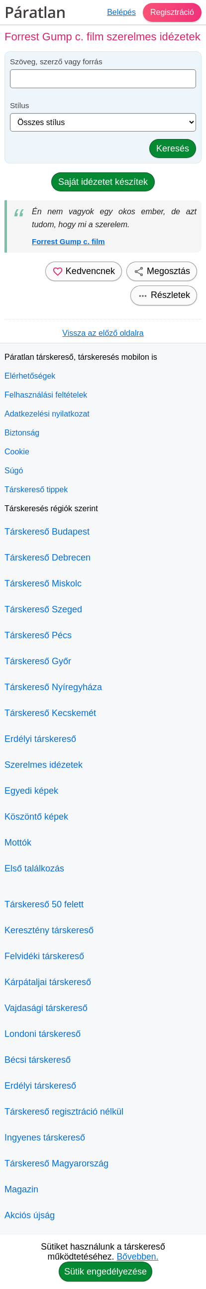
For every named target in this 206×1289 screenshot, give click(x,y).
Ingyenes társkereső (44, 1138)
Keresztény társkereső (49, 930)
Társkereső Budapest (47, 532)
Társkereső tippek (36, 489)
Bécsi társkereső (37, 1060)
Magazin (21, 1189)
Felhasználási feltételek (45, 395)
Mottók (17, 843)
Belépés (121, 12)
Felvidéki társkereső (44, 956)
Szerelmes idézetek (43, 765)
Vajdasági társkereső (46, 1008)
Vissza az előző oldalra (102, 333)
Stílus (19, 105)
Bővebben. (137, 1257)
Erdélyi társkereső (40, 739)
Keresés (172, 148)
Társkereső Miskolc (43, 583)
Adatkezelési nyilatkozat (47, 414)
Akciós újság (29, 1215)
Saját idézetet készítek (103, 182)
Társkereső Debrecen (47, 558)
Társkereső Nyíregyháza (53, 687)
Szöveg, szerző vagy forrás (56, 61)
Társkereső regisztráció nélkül (63, 1112)
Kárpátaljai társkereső (47, 982)
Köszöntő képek (36, 817)
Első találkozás (34, 868)
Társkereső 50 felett (44, 904)
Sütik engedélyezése (105, 1272)
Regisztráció (172, 12)
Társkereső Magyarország (56, 1163)
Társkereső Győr (37, 661)
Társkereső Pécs (38, 635)
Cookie (16, 451)
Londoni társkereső (42, 1034)
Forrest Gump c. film (68, 241)
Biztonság (21, 433)
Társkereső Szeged (43, 609)
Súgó (13, 470)
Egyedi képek (31, 791)
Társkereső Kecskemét (50, 713)
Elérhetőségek (29, 376)
